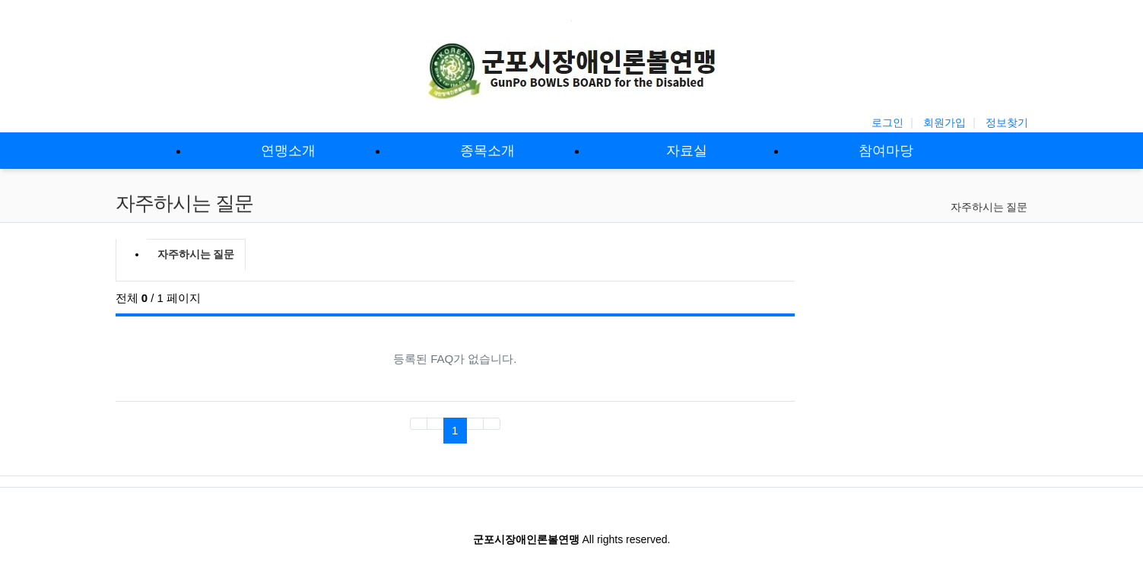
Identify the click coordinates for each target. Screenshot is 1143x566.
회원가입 (944, 122)
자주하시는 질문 (989, 207)
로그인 (887, 122)
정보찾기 (1007, 122)
